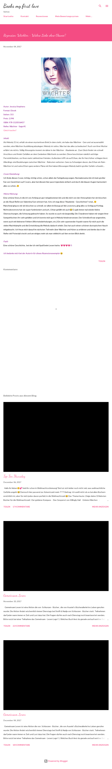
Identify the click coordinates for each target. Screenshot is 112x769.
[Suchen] (100, 5)
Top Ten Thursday (14, 476)
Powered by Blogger (56, 761)
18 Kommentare (21, 745)
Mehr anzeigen (100, 506)
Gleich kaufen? (9, 130)
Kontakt (25, 16)
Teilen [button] (101, 261)
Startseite (8, 16)
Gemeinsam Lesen (14, 595)
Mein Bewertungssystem (66, 16)
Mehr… (89, 16)
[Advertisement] (56, 365)
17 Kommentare (21, 506)
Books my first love (21, 6)
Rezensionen (42, 16)
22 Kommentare (21, 626)
